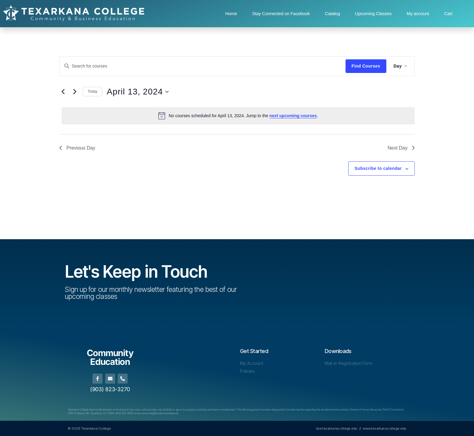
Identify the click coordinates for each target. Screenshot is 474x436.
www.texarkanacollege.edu (384, 428)
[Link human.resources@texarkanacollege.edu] (156, 413)
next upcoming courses (293, 115)
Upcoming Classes (373, 13)
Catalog (332, 13)
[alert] (238, 115)
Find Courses (366, 66)
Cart (448, 13)
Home (231, 13)
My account (418, 13)
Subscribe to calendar (378, 168)
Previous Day (77, 147)
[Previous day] (63, 91)
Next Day (401, 147)
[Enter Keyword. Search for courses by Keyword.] (203, 66)
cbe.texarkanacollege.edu (337, 428)
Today (92, 91)
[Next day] (74, 91)
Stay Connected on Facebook (281, 13)
